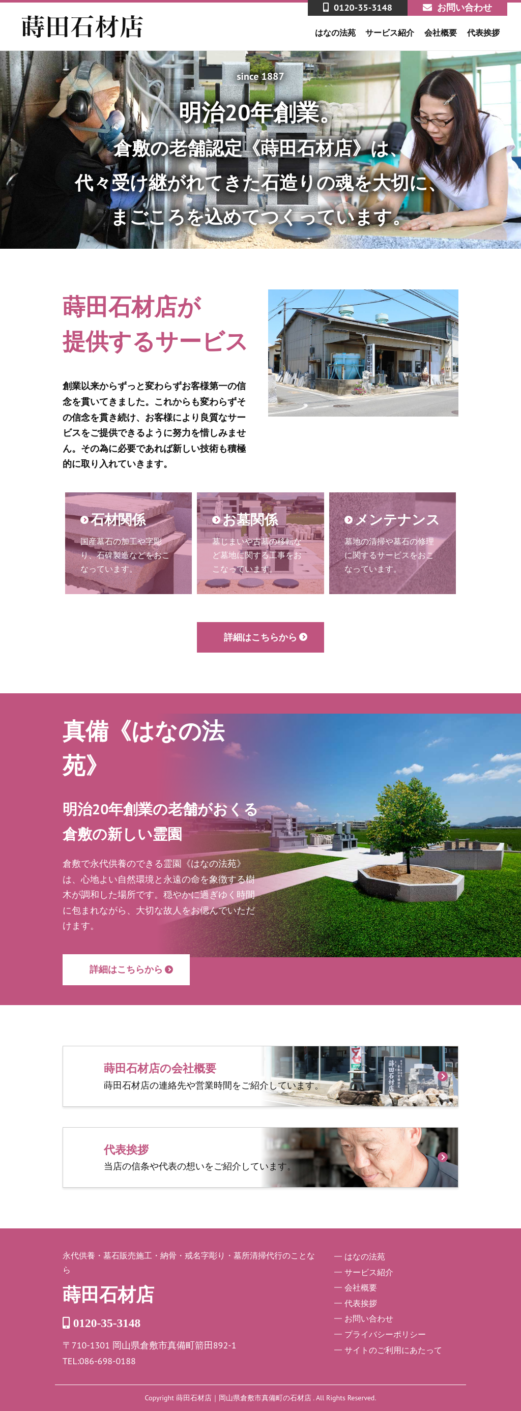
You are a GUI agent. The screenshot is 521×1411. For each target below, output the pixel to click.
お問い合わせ (368, 1318)
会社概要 (440, 32)
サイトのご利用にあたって (393, 1350)
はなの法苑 (335, 32)
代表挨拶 (483, 32)
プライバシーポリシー (385, 1334)
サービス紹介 (389, 32)
